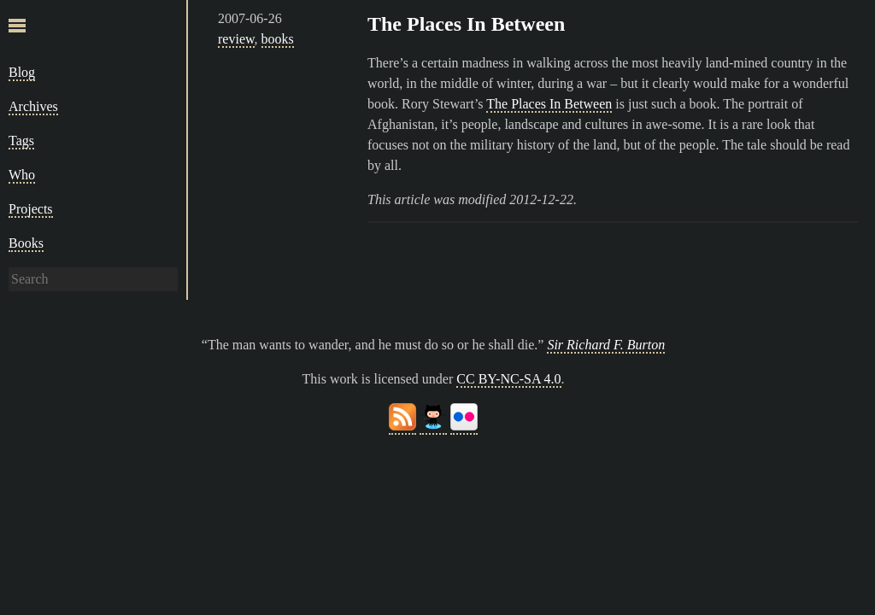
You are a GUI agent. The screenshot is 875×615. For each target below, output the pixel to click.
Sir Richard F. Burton (606, 344)
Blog (22, 72)
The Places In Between (466, 24)
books (277, 39)
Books (26, 243)
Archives (33, 106)
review (236, 39)
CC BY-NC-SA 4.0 (508, 379)
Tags (21, 140)
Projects (31, 209)
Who (22, 174)
